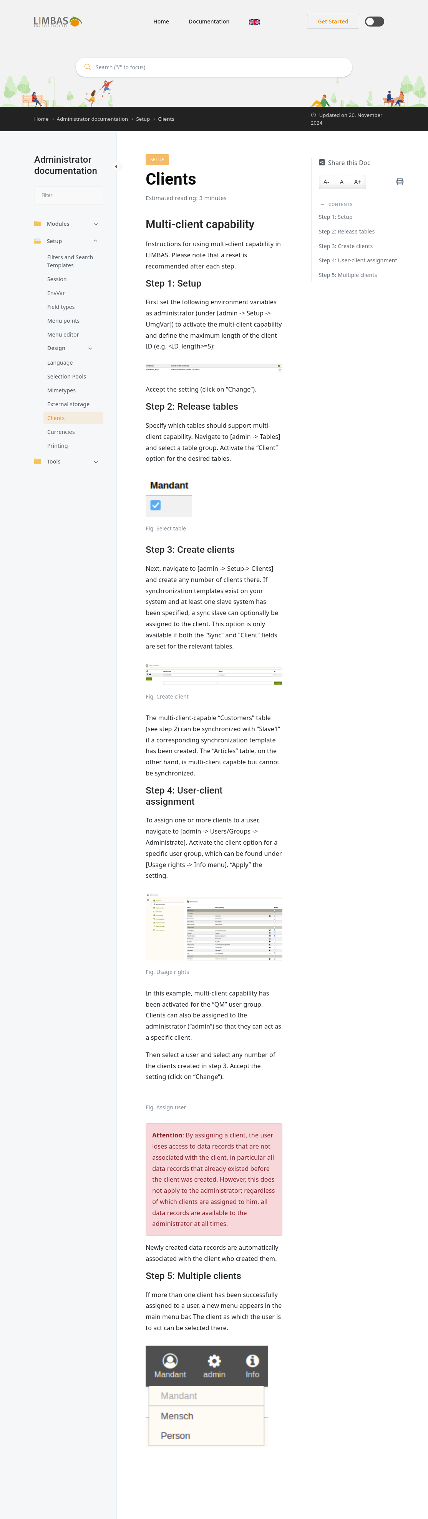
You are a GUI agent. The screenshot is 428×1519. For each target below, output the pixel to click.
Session (57, 279)
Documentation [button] (209, 21)
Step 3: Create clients (346, 246)
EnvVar (56, 293)
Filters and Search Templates (70, 261)
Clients (56, 418)
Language (60, 362)
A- (326, 182)
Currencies (61, 431)
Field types (61, 306)
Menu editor (63, 334)
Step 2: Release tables (347, 231)
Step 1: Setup (336, 216)
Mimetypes (61, 390)
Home (161, 21)
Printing (57, 445)
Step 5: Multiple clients (348, 274)
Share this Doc (344, 162)
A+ (357, 182)
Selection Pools (66, 376)
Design (56, 348)
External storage (68, 404)
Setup (48, 241)
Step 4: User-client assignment (358, 260)
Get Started (333, 21)
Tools (47, 461)
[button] (254, 21)
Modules (52, 223)
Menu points (63, 320)
